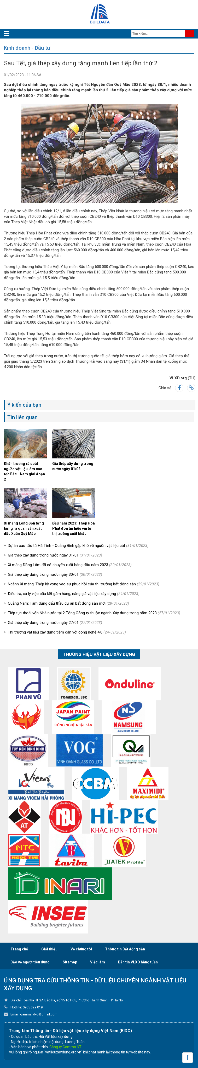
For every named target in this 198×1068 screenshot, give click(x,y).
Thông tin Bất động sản (125, 949)
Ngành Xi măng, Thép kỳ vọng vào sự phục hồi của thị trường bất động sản (83, 584)
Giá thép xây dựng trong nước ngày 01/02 (72, 466)
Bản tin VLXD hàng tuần (138, 962)
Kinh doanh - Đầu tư (27, 48)
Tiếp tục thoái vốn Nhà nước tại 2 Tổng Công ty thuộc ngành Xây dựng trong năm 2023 (94, 613)
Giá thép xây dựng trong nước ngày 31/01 (55, 555)
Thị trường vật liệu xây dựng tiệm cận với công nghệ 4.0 (67, 632)
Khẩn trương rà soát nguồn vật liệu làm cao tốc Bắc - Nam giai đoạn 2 (24, 471)
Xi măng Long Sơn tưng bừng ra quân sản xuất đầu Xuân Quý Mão (24, 528)
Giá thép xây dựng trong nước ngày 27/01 (55, 622)
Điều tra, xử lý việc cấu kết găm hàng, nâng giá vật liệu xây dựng (73, 593)
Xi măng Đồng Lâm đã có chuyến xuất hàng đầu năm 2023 (70, 564)
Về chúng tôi (81, 949)
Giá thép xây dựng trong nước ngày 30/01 (55, 574)
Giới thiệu (49, 949)
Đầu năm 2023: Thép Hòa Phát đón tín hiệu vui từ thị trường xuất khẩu (73, 528)
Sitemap (70, 962)
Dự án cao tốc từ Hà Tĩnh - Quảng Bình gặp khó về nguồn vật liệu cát (78, 545)
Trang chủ (19, 949)
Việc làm (97, 962)
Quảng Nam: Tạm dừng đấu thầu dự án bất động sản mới (68, 603)
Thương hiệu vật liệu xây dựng (99, 654)
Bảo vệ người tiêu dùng (30, 962)
